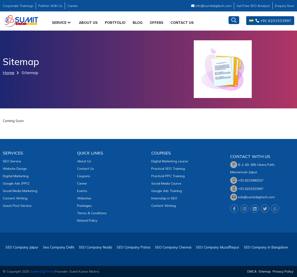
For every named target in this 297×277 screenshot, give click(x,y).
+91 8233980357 (250, 180)
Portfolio (115, 22)
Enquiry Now (284, 6)
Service (61, 22)
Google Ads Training (166, 191)
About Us (88, 22)
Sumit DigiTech (41, 271)
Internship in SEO (164, 198)
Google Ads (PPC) (16, 183)
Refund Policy (87, 220)
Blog (137, 22)
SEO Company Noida (95, 247)
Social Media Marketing (20, 191)
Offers (156, 22)
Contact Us (182, 22)
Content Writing (15, 198)
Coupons (83, 176)
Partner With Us (50, 6)
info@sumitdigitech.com (211, 6)
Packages (84, 206)
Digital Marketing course (169, 161)
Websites (84, 198)
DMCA (252, 271)
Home (8, 72)
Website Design (15, 169)
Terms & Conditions (92, 213)
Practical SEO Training (168, 169)
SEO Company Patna (133, 247)
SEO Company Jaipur (22, 247)
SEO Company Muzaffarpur (217, 247)
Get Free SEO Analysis (253, 6)
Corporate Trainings (18, 6)
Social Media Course (166, 183)
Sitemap (264, 271)
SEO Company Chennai (173, 247)
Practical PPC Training (168, 176)
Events (82, 191)
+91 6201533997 (270, 20)
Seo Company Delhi (58, 247)
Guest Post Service (17, 206)
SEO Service (12, 161)
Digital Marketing (16, 176)
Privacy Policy (283, 271)
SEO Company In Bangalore (266, 247)
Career (72, 6)
